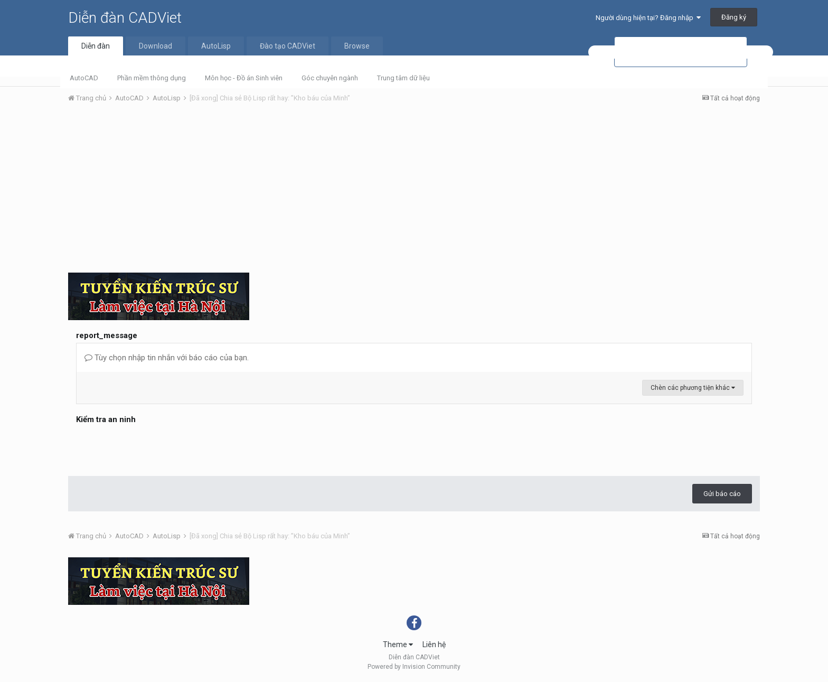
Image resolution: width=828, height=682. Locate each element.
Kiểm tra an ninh (106, 419)
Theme (398, 644)
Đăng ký (733, 17)
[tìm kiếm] (680, 52)
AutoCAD (84, 78)
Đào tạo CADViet (287, 46)
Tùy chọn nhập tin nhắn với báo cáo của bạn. (166, 357)
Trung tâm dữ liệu (403, 78)
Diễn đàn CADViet (125, 17)
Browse (357, 46)
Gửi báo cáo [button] (722, 494)
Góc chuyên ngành (330, 78)
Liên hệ (434, 644)
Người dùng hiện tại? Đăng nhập (648, 18)
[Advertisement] (414, 191)
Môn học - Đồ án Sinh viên (244, 78)
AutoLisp (216, 46)
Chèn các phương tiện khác (693, 387)
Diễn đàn (95, 46)
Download (155, 46)
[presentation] (156, 447)
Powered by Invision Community (414, 666)
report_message (106, 335)
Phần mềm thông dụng (151, 78)
